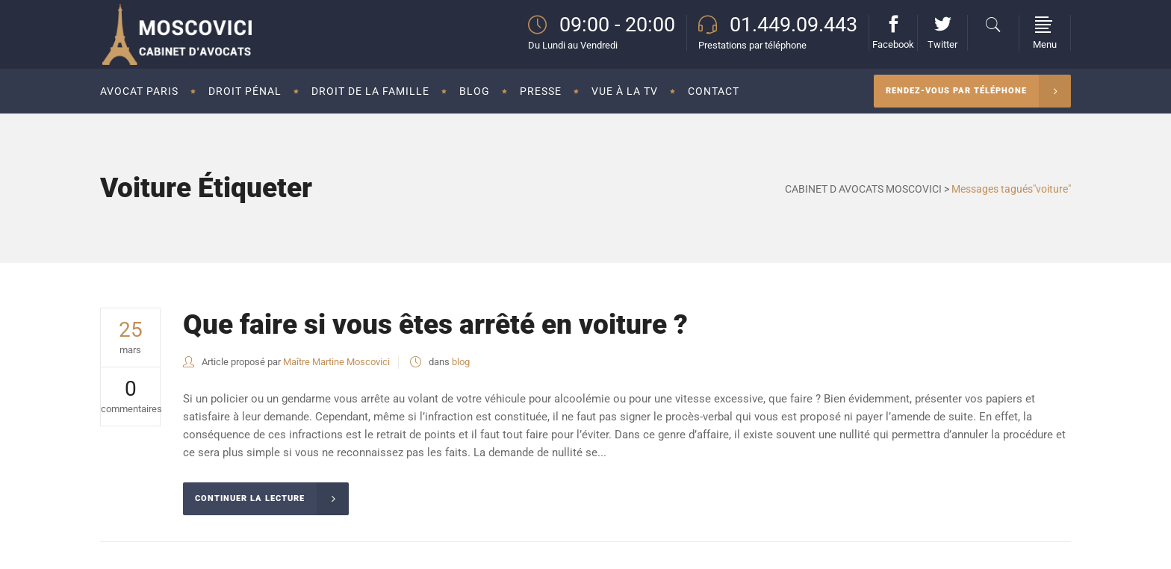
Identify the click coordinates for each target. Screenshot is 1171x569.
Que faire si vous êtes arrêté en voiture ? (435, 324)
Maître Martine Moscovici (336, 361)
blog (461, 361)
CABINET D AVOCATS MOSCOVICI (863, 189)
